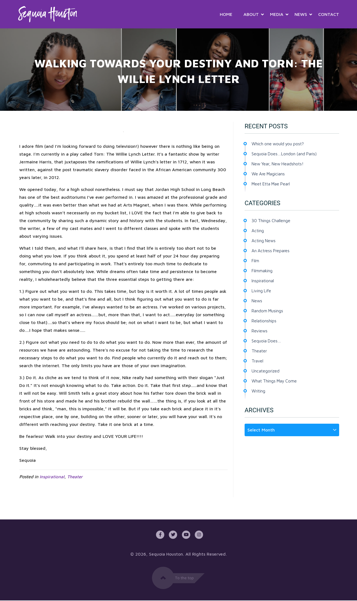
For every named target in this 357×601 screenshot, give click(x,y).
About (251, 14)
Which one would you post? (279, 143)
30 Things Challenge (271, 220)
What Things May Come (276, 380)
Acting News (264, 240)
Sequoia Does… (267, 340)
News (301, 14)
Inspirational (52, 476)
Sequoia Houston (166, 554)
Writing (259, 390)
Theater (75, 476)
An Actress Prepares (271, 250)
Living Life (262, 290)
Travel (258, 360)
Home (226, 14)
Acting (258, 230)
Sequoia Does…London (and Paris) (286, 153)
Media (276, 14)
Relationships (265, 320)
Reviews (260, 330)
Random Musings (268, 310)
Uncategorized (266, 370)
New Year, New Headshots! (279, 163)
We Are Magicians (269, 173)
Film (256, 260)
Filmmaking (263, 270)
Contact (328, 14)
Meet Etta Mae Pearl (273, 183)
